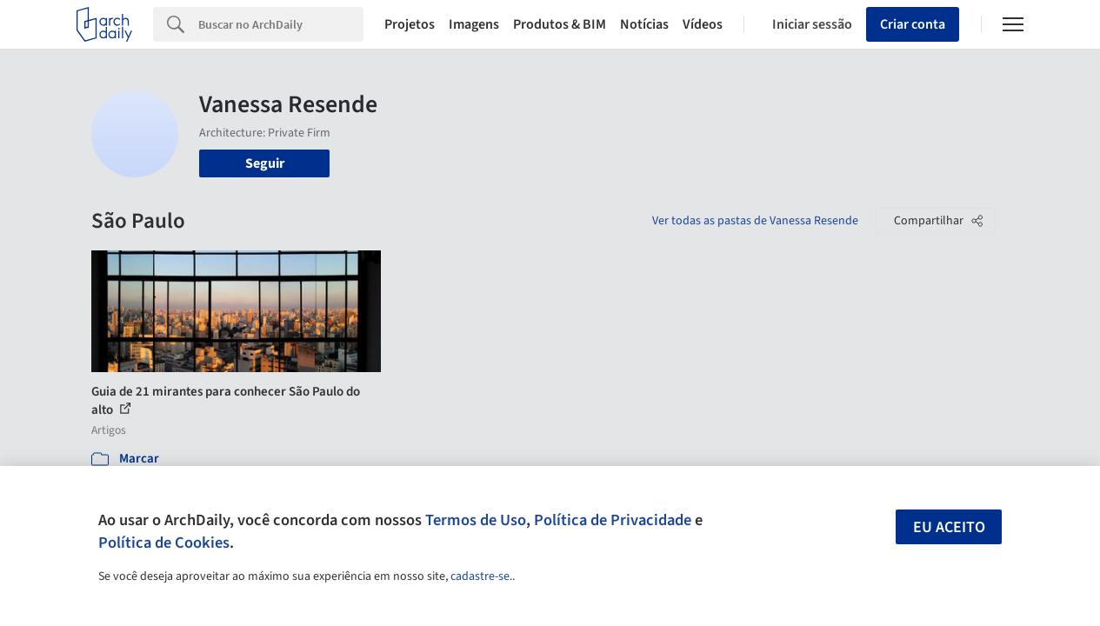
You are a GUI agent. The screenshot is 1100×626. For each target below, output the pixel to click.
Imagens (474, 24)
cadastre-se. (481, 576)
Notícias (644, 24)
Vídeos (703, 24)
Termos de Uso (475, 520)
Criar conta (912, 24)
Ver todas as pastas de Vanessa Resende (755, 221)
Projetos (409, 24)
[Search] (280, 24)
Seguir (264, 163)
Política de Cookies (164, 542)
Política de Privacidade (612, 520)
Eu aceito (949, 527)
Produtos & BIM (559, 24)
